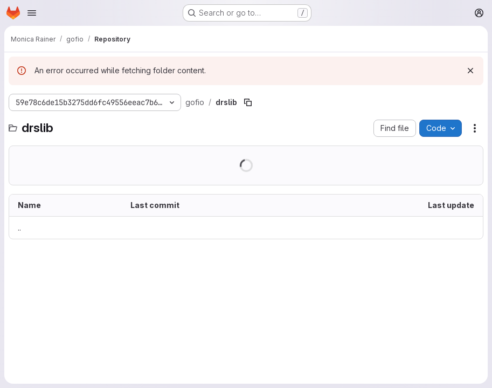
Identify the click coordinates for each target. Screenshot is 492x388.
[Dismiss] (470, 70)
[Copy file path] (248, 102)
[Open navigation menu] (31, 13)
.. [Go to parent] (19, 227)
